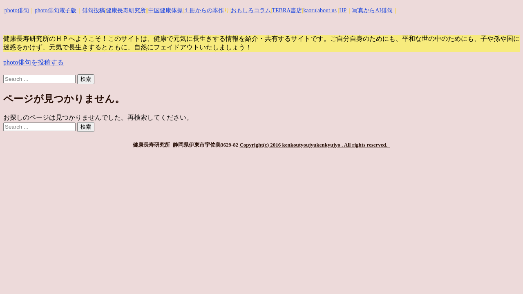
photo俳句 (16, 10)
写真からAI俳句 (372, 10)
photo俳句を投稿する (33, 62)
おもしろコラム (251, 10)
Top (503, 274)
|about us (326, 10)
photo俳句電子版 (55, 10)
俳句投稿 (93, 10)
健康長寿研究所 (126, 10)
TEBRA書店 (287, 10)
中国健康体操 (165, 10)
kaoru (309, 10)
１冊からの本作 (204, 10)
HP (342, 10)
